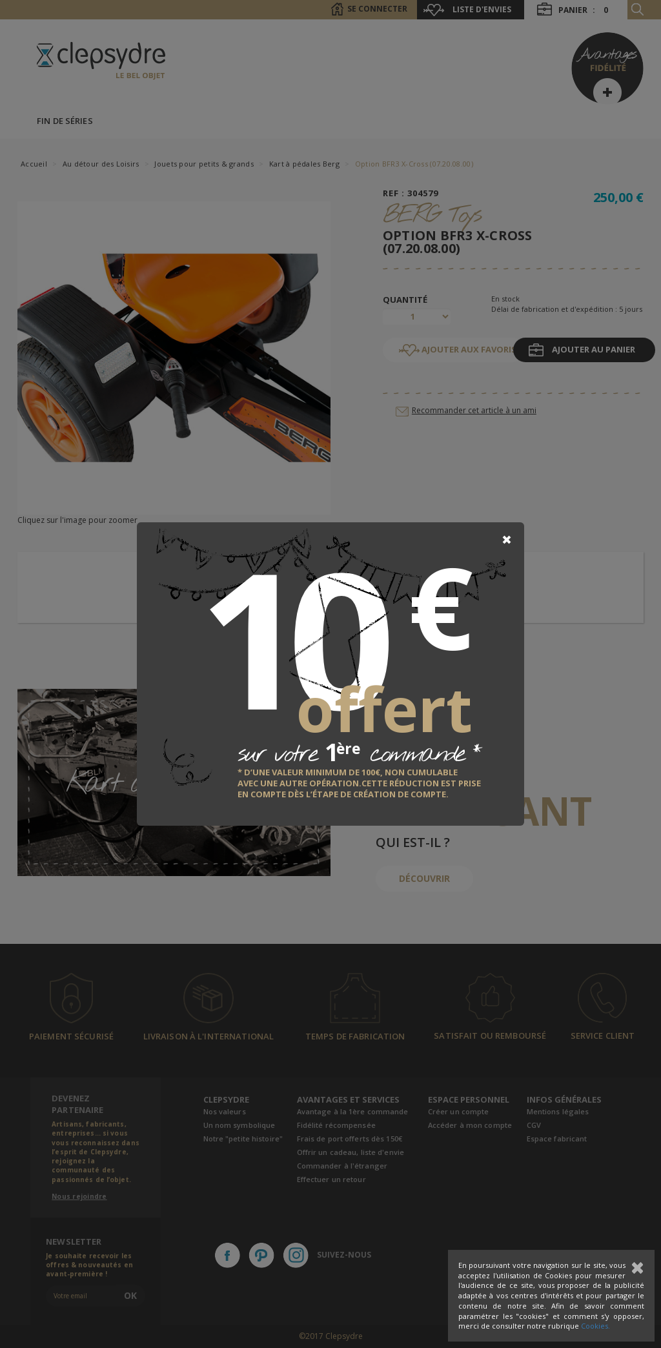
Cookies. (595, 1326)
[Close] (506, 539)
